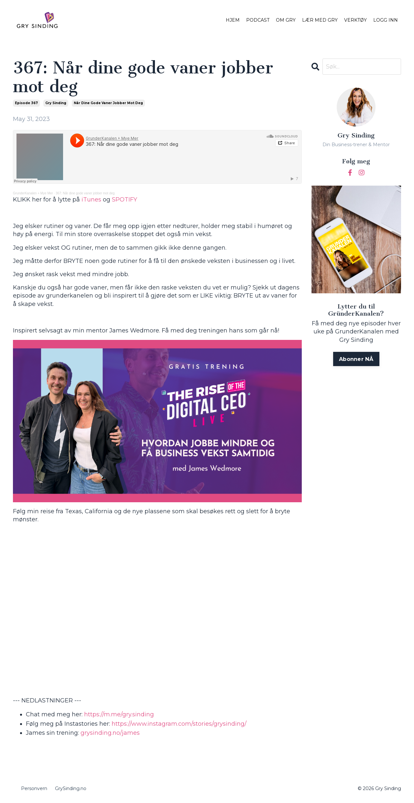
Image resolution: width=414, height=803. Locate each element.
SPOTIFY (124, 199)
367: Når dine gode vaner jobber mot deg (85, 193)
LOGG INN (385, 20)
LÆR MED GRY (320, 20)
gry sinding (55, 103)
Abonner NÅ (356, 359)
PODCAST (257, 20)
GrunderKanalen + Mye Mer (33, 193)
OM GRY (286, 20)
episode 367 (26, 103)
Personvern (34, 788)
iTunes (91, 199)
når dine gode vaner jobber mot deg (108, 103)
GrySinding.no (70, 788)
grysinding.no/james (110, 732)
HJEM (233, 20)
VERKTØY (355, 20)
